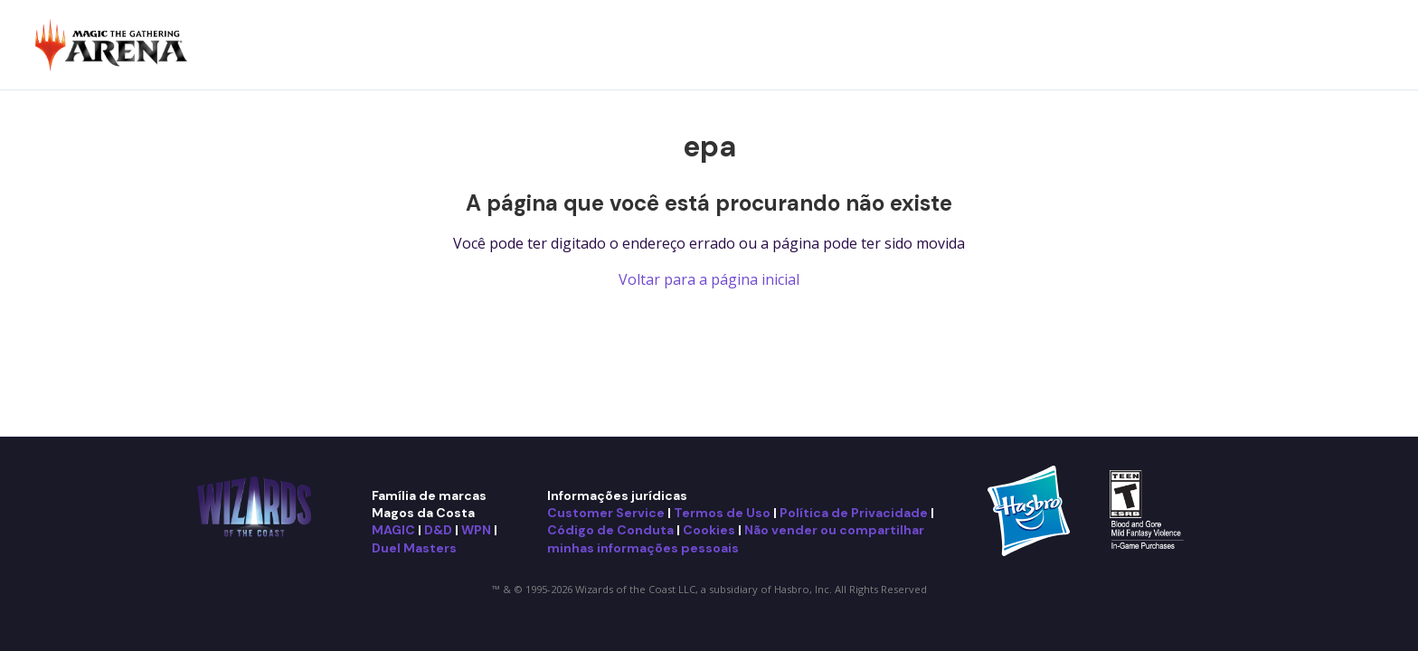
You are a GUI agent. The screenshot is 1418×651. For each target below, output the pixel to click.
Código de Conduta (610, 530)
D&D (438, 530)
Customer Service (606, 513)
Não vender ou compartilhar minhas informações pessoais (735, 538)
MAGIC (393, 530)
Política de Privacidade (854, 513)
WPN (476, 530)
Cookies (709, 530)
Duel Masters (414, 548)
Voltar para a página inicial (709, 279)
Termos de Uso (722, 513)
